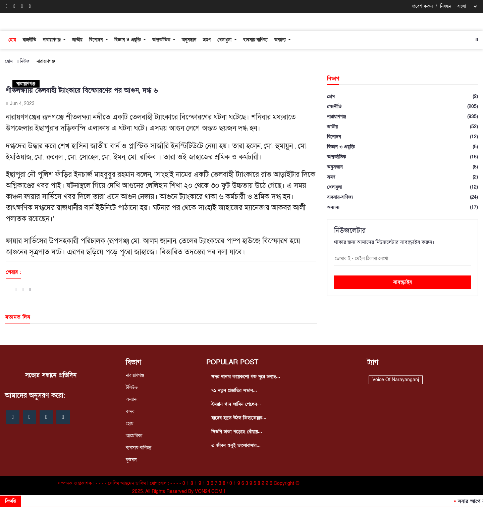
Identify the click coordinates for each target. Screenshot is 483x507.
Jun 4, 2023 (20, 103)
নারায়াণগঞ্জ (52, 40)
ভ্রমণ (207, 40)
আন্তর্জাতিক (162, 40)
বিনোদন (96, 40)
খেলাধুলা (225, 40)
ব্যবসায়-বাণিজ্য (255, 40)
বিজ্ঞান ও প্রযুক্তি (128, 40)
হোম (12, 40)
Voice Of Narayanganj (395, 379)
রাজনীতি (29, 40)
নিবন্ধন (445, 6)
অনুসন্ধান (189, 40)
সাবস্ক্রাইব (402, 282)
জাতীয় (77, 40)
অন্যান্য (280, 40)
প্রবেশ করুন (422, 6)
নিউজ (25, 61)
